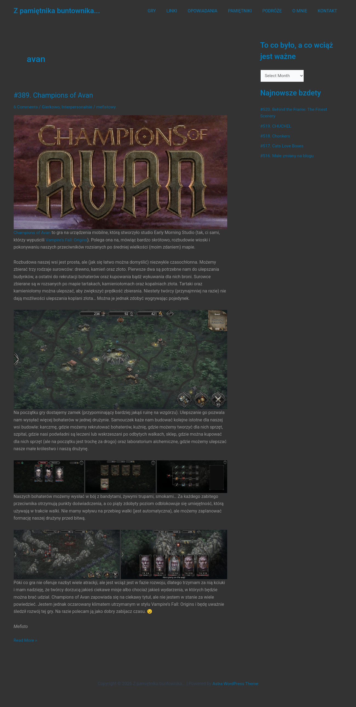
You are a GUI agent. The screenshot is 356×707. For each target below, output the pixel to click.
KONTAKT (328, 10)
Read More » (26, 640)
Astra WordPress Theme (235, 683)
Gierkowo (51, 106)
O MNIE (302, 10)
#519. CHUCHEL (276, 126)
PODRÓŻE (276, 10)
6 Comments (26, 106)
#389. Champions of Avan (55, 95)
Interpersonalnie (79, 106)
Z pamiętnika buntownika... (57, 11)
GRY (164, 10)
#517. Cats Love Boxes (282, 146)
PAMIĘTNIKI (246, 10)
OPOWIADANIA (211, 10)
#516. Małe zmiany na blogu (287, 156)
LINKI (181, 10)
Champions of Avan (33, 232)
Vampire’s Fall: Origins (66, 239)
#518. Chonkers (275, 136)
